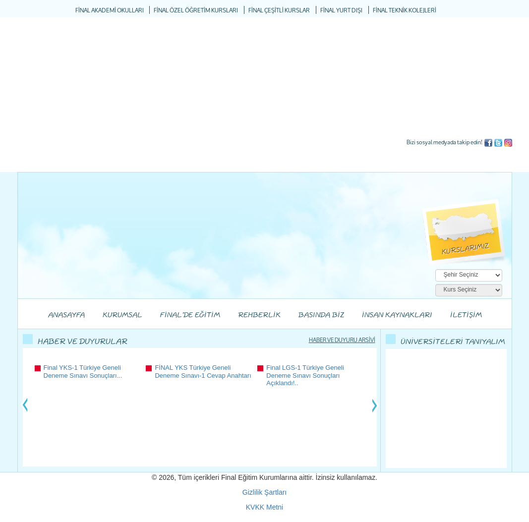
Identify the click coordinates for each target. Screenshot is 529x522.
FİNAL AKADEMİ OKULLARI (109, 10)
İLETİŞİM (466, 315)
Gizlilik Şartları (264, 492)
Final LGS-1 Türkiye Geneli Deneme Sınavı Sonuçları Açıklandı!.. (305, 375)
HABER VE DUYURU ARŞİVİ (342, 340)
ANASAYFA (66, 315)
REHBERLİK (259, 315)
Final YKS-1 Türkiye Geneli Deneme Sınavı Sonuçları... (83, 371)
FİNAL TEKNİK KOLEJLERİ (404, 10)
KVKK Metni (264, 507)
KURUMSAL (122, 315)
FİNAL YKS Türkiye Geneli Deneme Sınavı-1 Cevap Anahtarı (203, 371)
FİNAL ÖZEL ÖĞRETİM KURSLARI (196, 10)
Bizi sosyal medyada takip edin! (444, 142)
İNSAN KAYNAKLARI (397, 315)
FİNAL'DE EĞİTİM (190, 315)
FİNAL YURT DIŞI (341, 10)
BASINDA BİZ (321, 315)
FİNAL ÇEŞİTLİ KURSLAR (279, 10)
